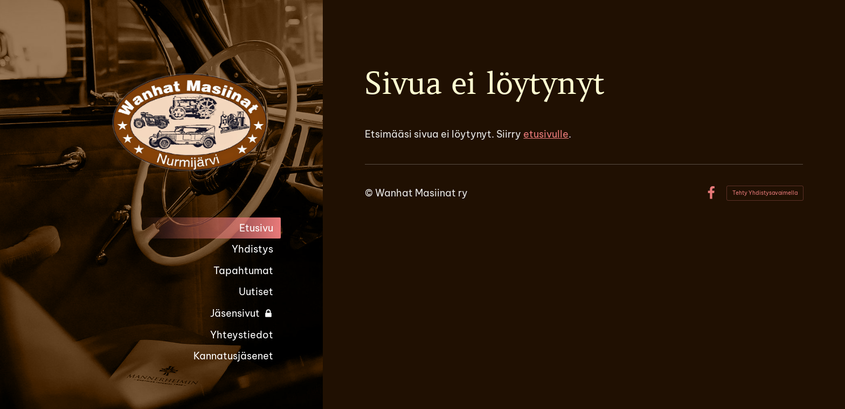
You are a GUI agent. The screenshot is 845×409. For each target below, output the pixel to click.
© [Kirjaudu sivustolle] (370, 193)
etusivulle (546, 134)
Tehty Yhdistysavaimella (765, 192)
